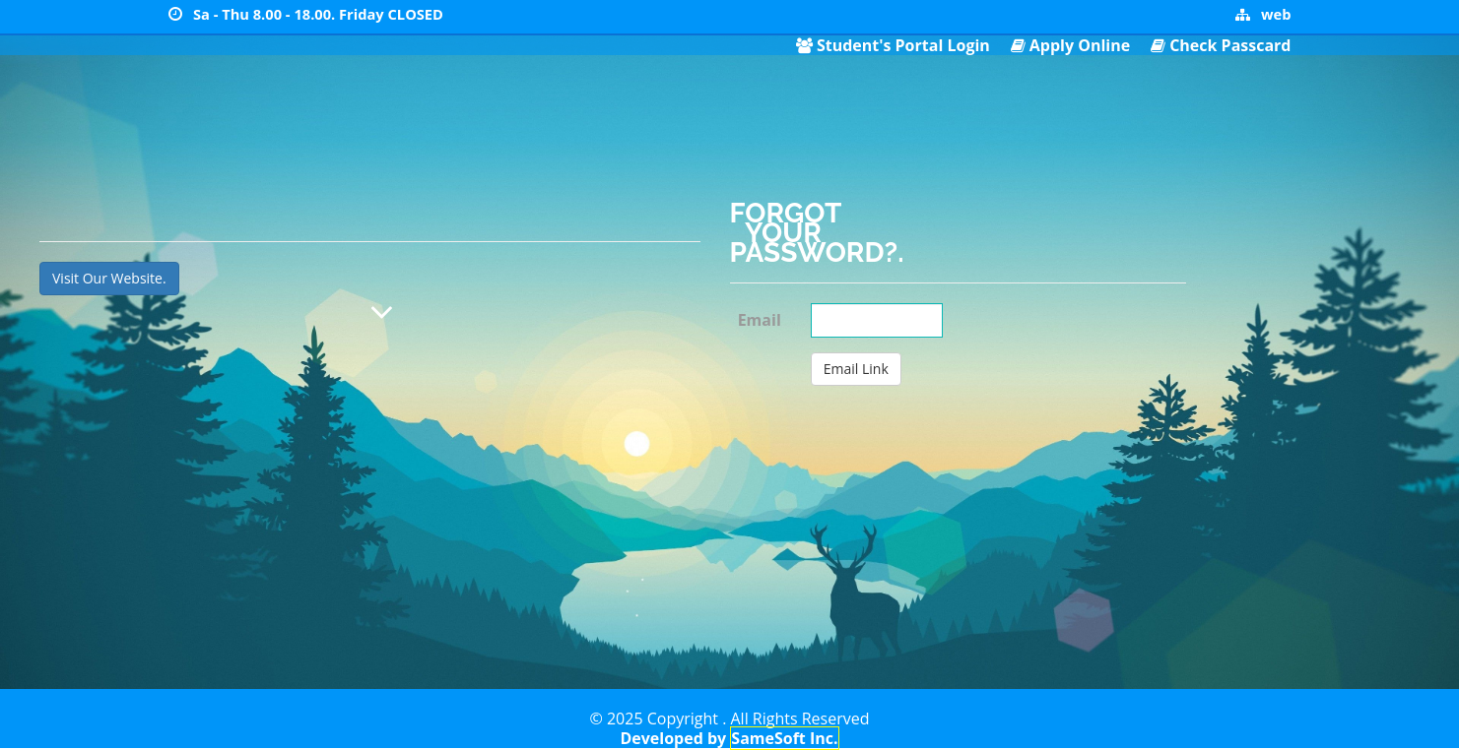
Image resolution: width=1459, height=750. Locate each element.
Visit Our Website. (109, 278)
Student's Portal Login (903, 45)
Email (759, 319)
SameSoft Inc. (784, 738)
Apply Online (1079, 45)
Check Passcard (1230, 45)
